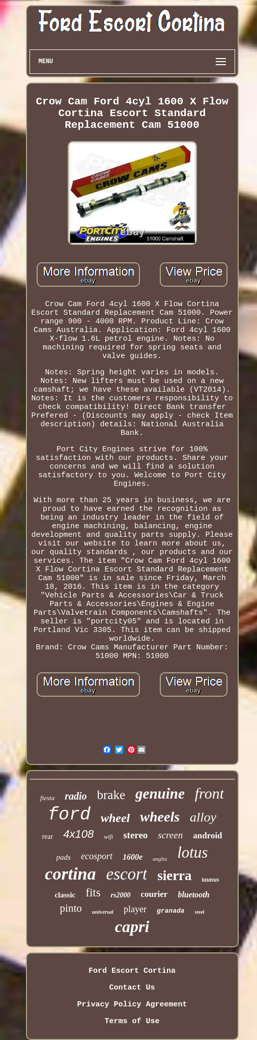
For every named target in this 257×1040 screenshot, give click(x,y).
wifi (108, 836)
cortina (70, 873)
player (135, 909)
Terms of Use (131, 1021)
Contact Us (132, 987)
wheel (115, 818)
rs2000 (121, 895)
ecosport (96, 856)
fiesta (47, 798)
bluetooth (193, 894)
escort (126, 874)
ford (69, 815)
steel (200, 912)
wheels (160, 817)
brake (111, 795)
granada (171, 911)
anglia (160, 859)
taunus (210, 879)
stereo (135, 835)
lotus (192, 852)
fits (92, 892)
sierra (174, 875)
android (207, 835)
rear (47, 836)
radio (76, 796)
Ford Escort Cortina (132, 971)
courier (154, 894)
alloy (203, 817)
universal (102, 912)
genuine (160, 793)
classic (64, 895)
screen (170, 835)
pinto (71, 908)
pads (63, 857)
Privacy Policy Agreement (132, 1004)
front (209, 793)
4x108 (78, 834)
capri (132, 926)
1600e (132, 857)
